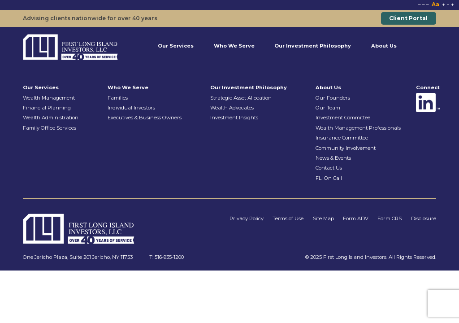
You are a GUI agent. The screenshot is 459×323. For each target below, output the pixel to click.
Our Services (176, 46)
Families (118, 98)
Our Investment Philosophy (312, 46)
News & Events (333, 158)
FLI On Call (329, 178)
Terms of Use (288, 218)
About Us (384, 46)
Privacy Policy (247, 218)
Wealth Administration (50, 117)
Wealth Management (49, 98)
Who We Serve (234, 46)
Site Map (323, 218)
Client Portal (408, 18)
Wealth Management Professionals (358, 128)
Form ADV (355, 218)
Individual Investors (131, 108)
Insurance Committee (342, 138)
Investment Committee (343, 117)
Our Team (328, 108)
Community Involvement (346, 148)
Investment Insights (234, 117)
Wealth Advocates (232, 108)
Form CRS (389, 218)
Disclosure (423, 218)
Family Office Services (49, 128)
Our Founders (333, 98)
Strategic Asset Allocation (241, 98)
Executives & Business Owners (145, 117)
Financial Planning (47, 108)
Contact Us (329, 168)
